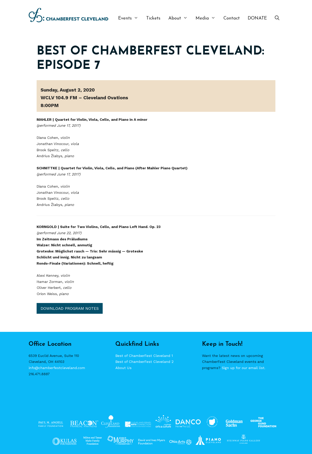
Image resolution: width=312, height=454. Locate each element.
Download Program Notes (70, 308)
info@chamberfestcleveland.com (57, 368)
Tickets (153, 18)
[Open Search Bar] (277, 18)
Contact (231, 18)
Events (130, 18)
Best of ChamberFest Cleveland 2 (144, 361)
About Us (123, 368)
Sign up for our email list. (243, 368)
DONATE (257, 18)
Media (207, 18)
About (180, 18)
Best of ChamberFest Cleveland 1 (144, 356)
